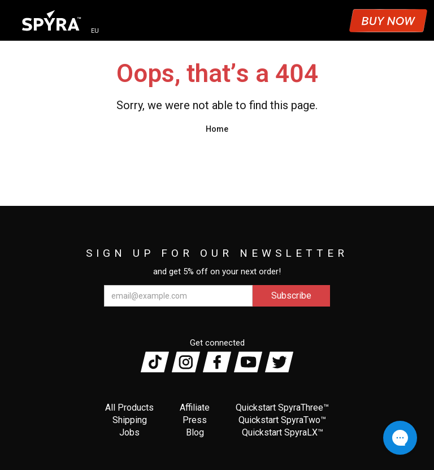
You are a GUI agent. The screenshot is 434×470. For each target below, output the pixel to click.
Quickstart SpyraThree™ (282, 407)
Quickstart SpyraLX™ (282, 432)
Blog (195, 432)
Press (195, 420)
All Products (129, 407)
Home (217, 128)
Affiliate (195, 407)
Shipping (129, 420)
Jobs (129, 432)
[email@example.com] (178, 296)
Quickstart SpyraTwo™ (282, 420)
